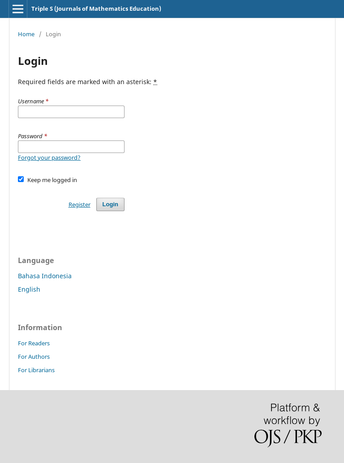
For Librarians (36, 370)
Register (79, 204)
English (29, 289)
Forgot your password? (49, 157)
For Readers (34, 343)
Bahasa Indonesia (45, 276)
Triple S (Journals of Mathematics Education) (96, 8)
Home (26, 34)
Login (110, 204)
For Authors (34, 357)
